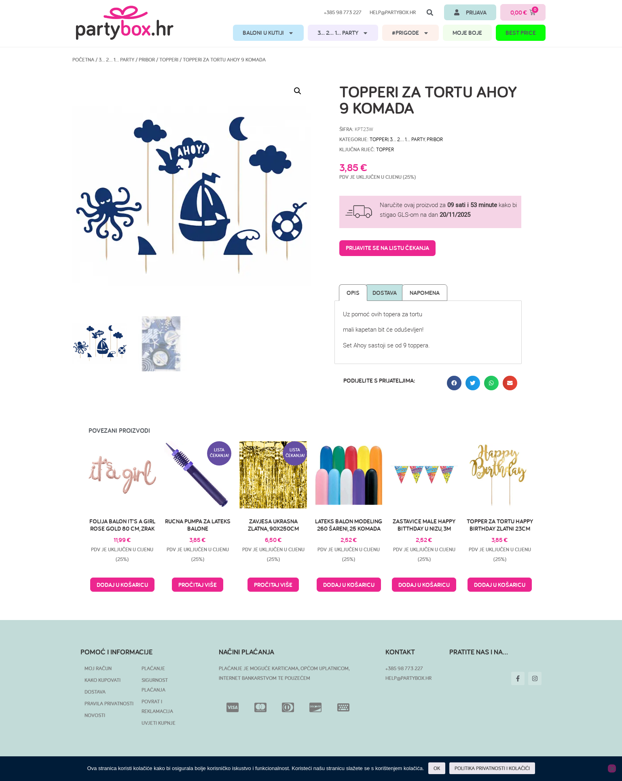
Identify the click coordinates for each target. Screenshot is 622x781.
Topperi (168, 59)
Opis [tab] (353, 292)
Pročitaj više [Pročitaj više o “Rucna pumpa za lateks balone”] (197, 584)
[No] (612, 768)
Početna (83, 59)
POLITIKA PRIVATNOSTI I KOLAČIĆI (492, 768)
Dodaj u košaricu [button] (122, 584)
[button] (430, 12)
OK (437, 768)
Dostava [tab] (384, 292)
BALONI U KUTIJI (268, 33)
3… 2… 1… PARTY (342, 33)
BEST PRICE (521, 32)
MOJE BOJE (467, 32)
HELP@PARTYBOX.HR (408, 678)
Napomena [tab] (425, 292)
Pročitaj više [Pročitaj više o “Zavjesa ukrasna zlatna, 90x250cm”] (273, 584)
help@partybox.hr (393, 12)
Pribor (147, 59)
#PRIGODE (410, 33)
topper (385, 149)
